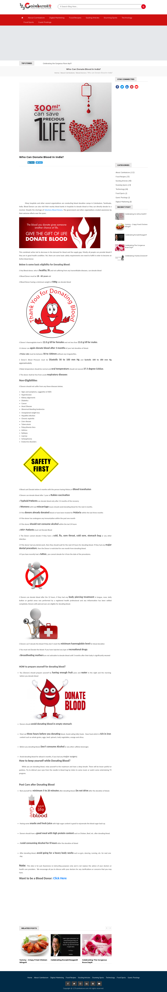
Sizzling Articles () (123, 181)
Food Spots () (121, 193)
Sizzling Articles (92, 18)
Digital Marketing (56, 18)
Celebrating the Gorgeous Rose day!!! (57, 63)
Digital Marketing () (124, 201)
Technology (127, 18)
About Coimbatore (36, 18)
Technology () (122, 189)
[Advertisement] (83, 43)
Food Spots (29, 22)
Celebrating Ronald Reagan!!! (136, 235)
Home (57, 73)
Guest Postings (44, 22)
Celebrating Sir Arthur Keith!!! (135, 214)
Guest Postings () (123, 197)
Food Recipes (75, 18)
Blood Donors (81, 73)
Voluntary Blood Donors (53, 210)
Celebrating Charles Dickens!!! (136, 256)
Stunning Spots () (123, 185)
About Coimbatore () (125, 172)
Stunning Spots (110, 18)
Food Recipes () (122, 176)
